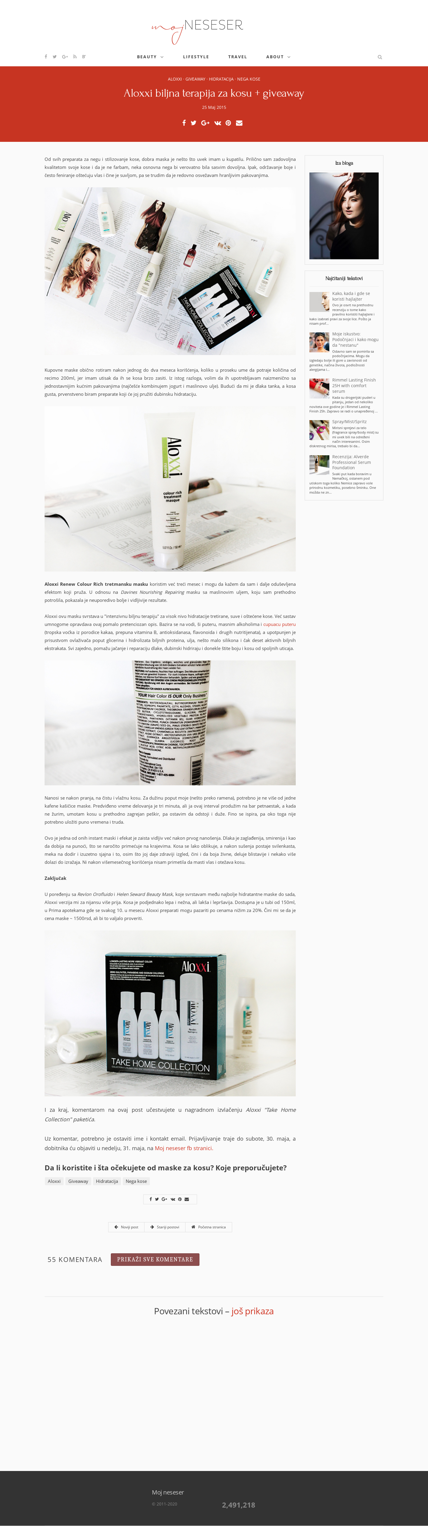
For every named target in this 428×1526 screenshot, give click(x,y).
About (275, 56)
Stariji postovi (164, 1227)
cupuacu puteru (279, 624)
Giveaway (195, 79)
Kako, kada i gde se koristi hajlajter (351, 296)
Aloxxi (175, 79)
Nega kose (248, 79)
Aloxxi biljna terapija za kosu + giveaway (214, 93)
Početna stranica (208, 1227)
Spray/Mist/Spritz (349, 421)
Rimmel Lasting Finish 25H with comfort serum (354, 385)
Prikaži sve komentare (155, 1259)
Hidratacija (221, 79)
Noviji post (126, 1227)
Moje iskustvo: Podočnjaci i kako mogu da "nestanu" (355, 339)
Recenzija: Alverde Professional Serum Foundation (351, 462)
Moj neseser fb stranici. (184, 1148)
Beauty (147, 56)
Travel (237, 56)
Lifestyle (196, 56)
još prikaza (253, 1311)
